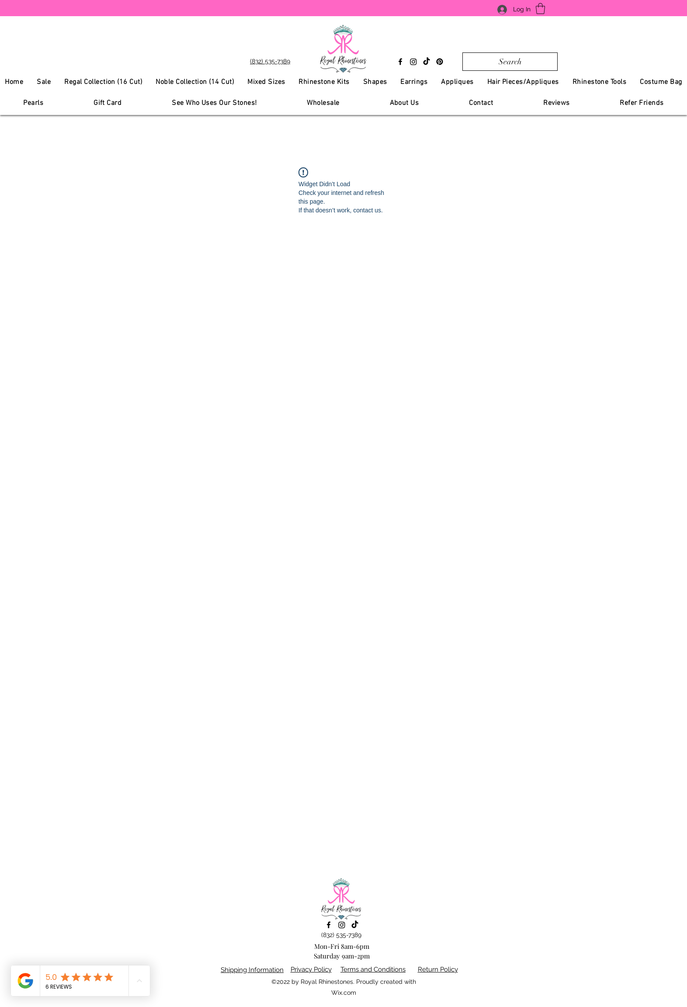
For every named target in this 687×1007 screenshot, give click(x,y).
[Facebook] (400, 61)
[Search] (510, 61)
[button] (540, 8)
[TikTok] (426, 61)
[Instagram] (413, 61)
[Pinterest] (439, 61)
